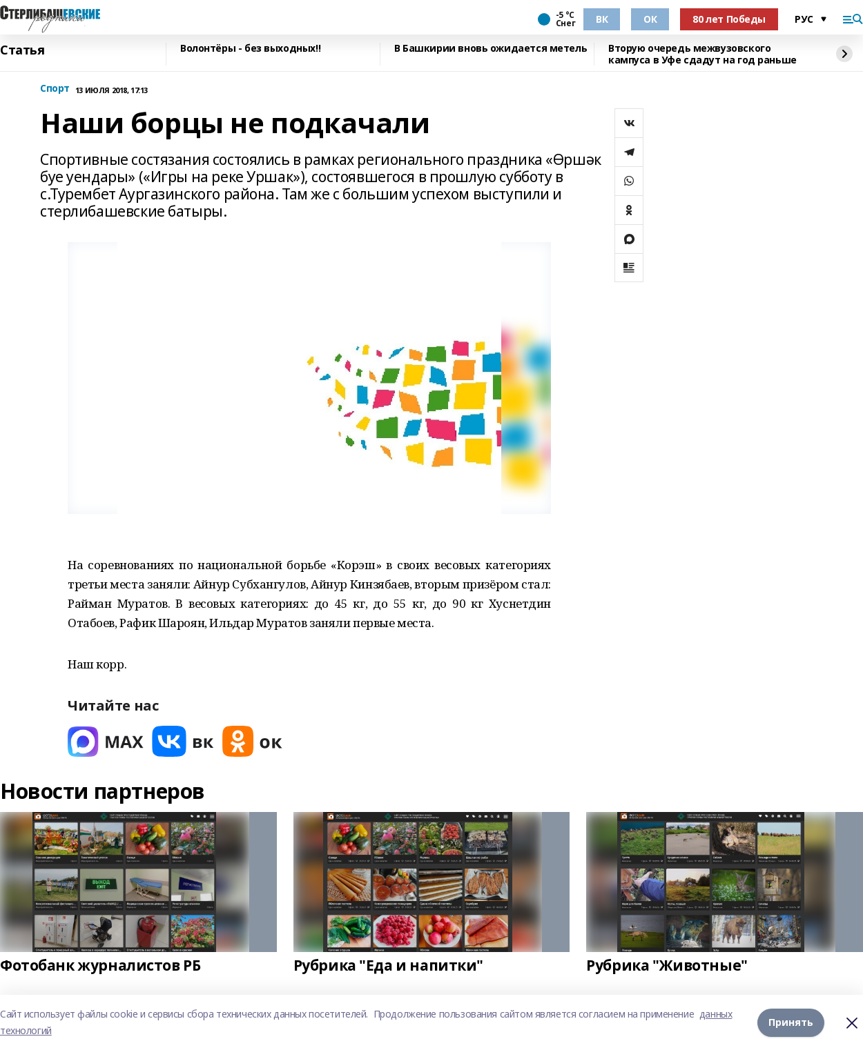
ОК (650, 19)
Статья (22, 50)
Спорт (55, 89)
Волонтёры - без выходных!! (250, 49)
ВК (602, 19)
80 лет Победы (729, 19)
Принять (790, 1022)
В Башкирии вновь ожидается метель (490, 49)
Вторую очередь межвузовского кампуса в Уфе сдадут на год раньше (702, 54)
